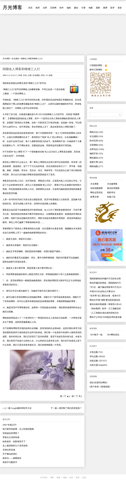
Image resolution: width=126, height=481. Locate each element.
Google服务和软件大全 (21, 408)
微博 (105, 8)
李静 (57, 118)
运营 (71, 478)
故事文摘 (94, 197)
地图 (91, 8)
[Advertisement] (63, 34)
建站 (76, 8)
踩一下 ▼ (76, 396)
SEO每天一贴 (96, 335)
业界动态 (97, 149)
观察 (98, 8)
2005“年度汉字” (10, 425)
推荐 (38, 8)
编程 (69, 8)
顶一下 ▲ (64, 396)
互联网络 (96, 145)
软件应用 (96, 141)
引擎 (83, 8)
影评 (112, 8)
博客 (52, 478)
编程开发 (96, 153)
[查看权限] (105, 387)
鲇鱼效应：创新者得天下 (14, 441)
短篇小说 (111, 197)
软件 (61, 8)
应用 (77, 478)
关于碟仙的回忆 (10, 454)
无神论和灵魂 (9, 450)
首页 (30, 8)
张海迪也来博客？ (11, 433)
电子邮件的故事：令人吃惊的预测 (18, 429)
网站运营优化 (96, 192)
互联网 (53, 8)
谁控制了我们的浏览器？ (70, 408)
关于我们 (44, 478)
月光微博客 (112, 184)
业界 (45, 8)
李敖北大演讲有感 (11, 437)
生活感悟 (15, 59)
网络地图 (96, 166)
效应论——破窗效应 (12, 458)
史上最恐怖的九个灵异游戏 (15, 446)
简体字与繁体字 (10, 462)
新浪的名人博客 (25, 118)
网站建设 (96, 158)
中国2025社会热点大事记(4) (102, 291)
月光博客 (12, 7)
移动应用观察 (113, 188)
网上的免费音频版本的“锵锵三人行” (29, 104)
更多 (120, 8)
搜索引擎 (96, 162)
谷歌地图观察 (96, 188)
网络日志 (96, 132)
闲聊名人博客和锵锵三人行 (21, 69)
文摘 (84, 478)
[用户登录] (94, 387)
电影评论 (111, 192)
